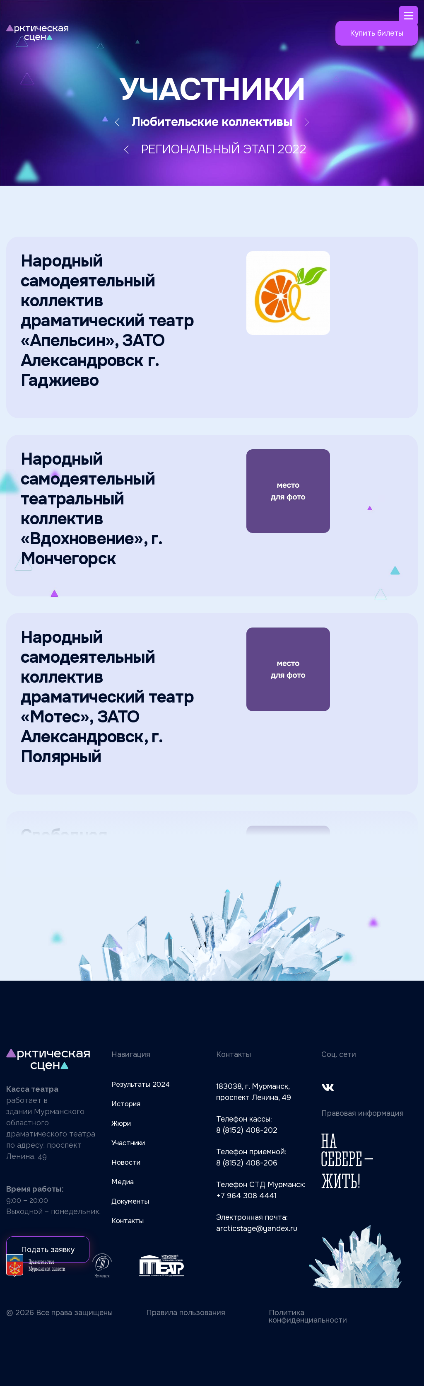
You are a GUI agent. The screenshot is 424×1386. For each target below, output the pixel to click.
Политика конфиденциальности (308, 1316)
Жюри (121, 1123)
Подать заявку (48, 1249)
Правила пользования (185, 1312)
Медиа (122, 1182)
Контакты (127, 1220)
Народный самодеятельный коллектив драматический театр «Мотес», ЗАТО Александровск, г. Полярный (107, 697)
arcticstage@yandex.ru (256, 1228)
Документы (130, 1201)
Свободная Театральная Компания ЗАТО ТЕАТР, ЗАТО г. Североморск (112, 865)
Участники (128, 1143)
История (125, 1104)
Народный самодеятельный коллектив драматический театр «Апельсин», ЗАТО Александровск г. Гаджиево (107, 320)
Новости (125, 1162)
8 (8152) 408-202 (246, 1130)
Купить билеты (376, 33)
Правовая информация (362, 1113)
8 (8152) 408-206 (246, 1163)
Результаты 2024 (140, 1084)
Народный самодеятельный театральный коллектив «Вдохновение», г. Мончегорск (91, 508)
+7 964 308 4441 (246, 1195)
